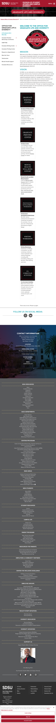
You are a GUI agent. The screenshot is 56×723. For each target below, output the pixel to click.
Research (28, 406)
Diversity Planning (28, 615)
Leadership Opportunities (28, 527)
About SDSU (28, 491)
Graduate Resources (7, 64)
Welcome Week (28, 501)
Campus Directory (28, 394)
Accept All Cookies (28, 721)
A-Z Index (19, 686)
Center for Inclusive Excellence (28, 445)
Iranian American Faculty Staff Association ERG (28, 596)
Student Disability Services (28, 428)
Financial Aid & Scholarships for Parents (28, 551)
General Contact (48, 686)
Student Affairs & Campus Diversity (10, 19)
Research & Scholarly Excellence (28, 578)
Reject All (28, 717)
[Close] (53, 707)
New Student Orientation (28, 497)
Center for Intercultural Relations (28, 452)
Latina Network (28, 598)
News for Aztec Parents (28, 541)
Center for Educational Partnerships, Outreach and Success (28, 443)
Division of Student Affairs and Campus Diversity (31, 4)
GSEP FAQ (4, 42)
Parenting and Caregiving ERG (28, 605)
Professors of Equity (28, 575)
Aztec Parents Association (28, 535)
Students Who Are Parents (28, 516)
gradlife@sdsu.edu (28, 363)
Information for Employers (28, 562)
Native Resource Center (28, 455)
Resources (28, 579)
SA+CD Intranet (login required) (27, 484)
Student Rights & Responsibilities (28, 432)
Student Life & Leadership (28, 431)
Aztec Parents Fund (28, 537)
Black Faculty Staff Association (28, 591)
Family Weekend (28, 494)
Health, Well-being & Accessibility (28, 481)
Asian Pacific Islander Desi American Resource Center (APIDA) (28, 448)
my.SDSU (33, 693)
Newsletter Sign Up (48, 693)
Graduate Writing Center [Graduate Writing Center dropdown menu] (8, 46)
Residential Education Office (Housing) (28, 426)
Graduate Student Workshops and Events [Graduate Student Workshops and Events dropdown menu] (8, 38)
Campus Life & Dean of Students (28, 475)
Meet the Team (6, 55)
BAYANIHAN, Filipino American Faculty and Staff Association (28, 589)
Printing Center (25, 143)
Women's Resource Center (28, 461)
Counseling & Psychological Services (28, 419)
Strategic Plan (47, 691)
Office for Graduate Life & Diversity (9, 28)
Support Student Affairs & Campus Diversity (28, 645)
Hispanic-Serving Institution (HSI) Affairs (28, 632)
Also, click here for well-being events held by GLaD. (27, 192)
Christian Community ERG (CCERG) (28, 594)
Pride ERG (28, 607)
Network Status (47, 688)
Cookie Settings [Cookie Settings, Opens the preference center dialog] (28, 713)
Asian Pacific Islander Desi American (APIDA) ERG (28, 588)
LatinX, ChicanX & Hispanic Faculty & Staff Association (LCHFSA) (28, 599)
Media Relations (34, 688)
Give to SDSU (28, 399)
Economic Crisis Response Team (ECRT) (28, 462)
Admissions (28, 391)
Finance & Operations (28, 480)
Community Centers (28, 524)
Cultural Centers (28, 446)
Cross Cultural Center (28, 451)
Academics (28, 390)
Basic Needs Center (28, 416)
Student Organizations (28, 528)
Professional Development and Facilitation (28, 576)
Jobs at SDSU (28, 400)
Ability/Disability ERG (28, 586)
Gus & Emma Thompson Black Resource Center (28, 449)
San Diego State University (10, 3)
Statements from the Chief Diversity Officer (28, 636)
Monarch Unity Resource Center (28, 460)
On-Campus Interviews (28, 564)
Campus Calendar (28, 393)
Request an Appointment (8, 52)
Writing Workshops (26, 247)
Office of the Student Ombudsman (28, 425)
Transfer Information (28, 500)
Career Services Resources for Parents (28, 549)
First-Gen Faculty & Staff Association (28, 595)
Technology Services (28, 434)
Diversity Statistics (28, 622)
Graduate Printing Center (8, 49)
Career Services (28, 414)
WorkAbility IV (28, 567)
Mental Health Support (8, 61)
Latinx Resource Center (28, 454)
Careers (28, 508)
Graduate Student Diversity (28, 511)
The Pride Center (28, 457)
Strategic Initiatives (28, 483)
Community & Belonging (28, 477)
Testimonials (5, 58)
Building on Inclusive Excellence (28, 573)
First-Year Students (28, 495)
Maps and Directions (28, 402)
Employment (33, 686)
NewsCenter (28, 403)
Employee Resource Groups (28, 464)
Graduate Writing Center (27, 108)
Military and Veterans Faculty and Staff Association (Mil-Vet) (28, 602)
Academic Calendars (28, 388)
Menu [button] (50, 4)
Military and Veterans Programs (28, 467)
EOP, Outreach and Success (28, 420)
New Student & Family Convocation (28, 498)
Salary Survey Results (28, 565)
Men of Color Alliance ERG (28, 601)
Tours (28, 408)
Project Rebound (28, 458)
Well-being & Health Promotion (28, 436)
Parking (18, 693)
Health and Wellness (28, 513)
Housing (28, 514)
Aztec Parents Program (28, 538)
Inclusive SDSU (28, 465)
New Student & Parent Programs (28, 423)
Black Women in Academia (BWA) (28, 592)
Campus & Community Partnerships (28, 474)
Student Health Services (28, 429)
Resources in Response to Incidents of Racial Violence (28, 625)
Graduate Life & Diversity (6, 33)
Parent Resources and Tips (28, 554)
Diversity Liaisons (28, 614)
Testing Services (28, 435)
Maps (18, 691)
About (28, 387)
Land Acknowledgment (28, 623)
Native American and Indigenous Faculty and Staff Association (28, 604)
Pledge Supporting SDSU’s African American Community (28, 633)
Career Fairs (28, 561)
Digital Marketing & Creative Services (28, 417)
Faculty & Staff (28, 478)
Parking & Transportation (28, 405)
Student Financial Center (28, 422)
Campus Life (28, 396)
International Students (28, 525)
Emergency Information (28, 397)
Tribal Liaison (28, 635)
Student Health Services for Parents (28, 552)
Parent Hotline (28, 542)
